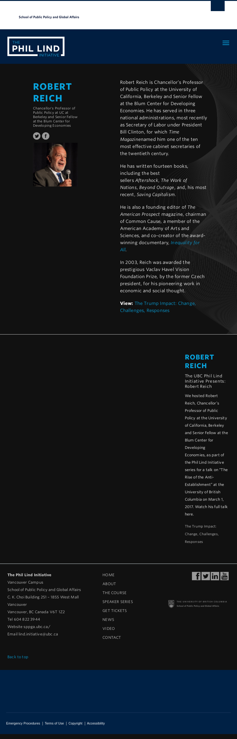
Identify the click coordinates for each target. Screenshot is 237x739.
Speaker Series (117, 601)
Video (108, 628)
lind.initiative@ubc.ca (38, 634)
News (108, 619)
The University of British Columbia (101, 12)
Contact (111, 637)
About (109, 583)
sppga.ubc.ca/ (36, 626)
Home (108, 575)
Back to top (20, 657)
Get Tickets (114, 610)
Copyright (75, 723)
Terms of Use (54, 723)
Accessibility (96, 723)
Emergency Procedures (23, 723)
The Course (114, 592)
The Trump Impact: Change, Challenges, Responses (202, 534)
